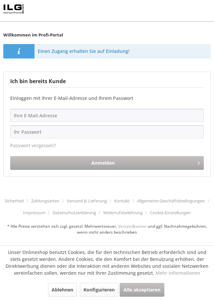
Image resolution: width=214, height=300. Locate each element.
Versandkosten (132, 226)
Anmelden (145, 162)
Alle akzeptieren (142, 290)
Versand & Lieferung (87, 201)
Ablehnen (62, 290)
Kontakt (122, 201)
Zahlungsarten (45, 201)
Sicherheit (14, 201)
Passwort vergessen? (33, 145)
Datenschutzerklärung (74, 213)
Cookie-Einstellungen (170, 213)
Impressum (34, 213)
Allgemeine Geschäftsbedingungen (171, 201)
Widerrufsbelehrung (123, 213)
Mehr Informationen (177, 273)
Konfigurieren (99, 290)
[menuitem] (17, 201)
